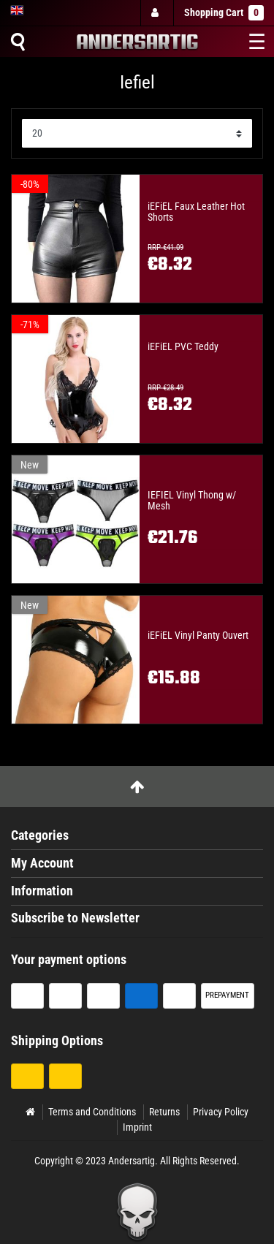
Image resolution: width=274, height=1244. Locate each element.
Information (42, 891)
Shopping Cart (224, 12)
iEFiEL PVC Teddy (183, 346)
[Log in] (156, 13)
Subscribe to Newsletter (75, 918)
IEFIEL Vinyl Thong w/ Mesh (192, 501)
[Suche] (17, 41)
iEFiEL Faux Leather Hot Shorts (196, 212)
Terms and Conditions (92, 1112)
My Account (42, 863)
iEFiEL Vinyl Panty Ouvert (198, 635)
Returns (164, 1112)
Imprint (137, 1127)
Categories (40, 835)
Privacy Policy (220, 1112)
